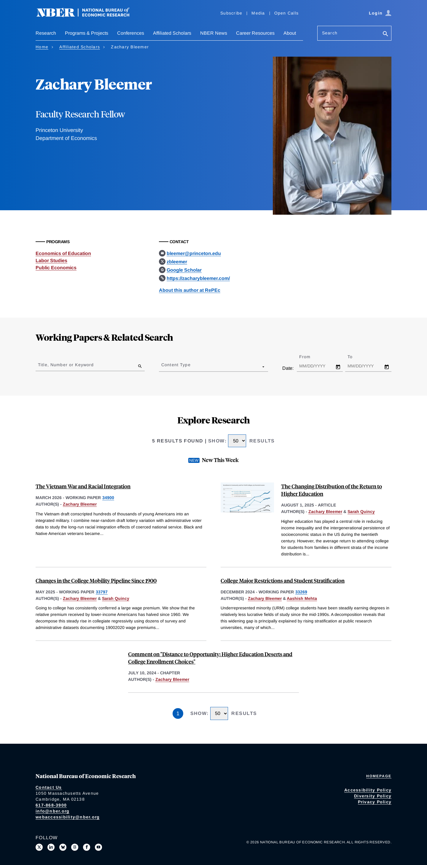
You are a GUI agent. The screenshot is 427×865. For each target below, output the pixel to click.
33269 (301, 592)
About (289, 33)
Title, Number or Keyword (66, 364)
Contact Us (49, 787)
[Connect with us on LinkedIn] (51, 847)
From (310, 356)
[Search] (385, 34)
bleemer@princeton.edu (194, 253)
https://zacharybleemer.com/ (198, 278)
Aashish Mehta (302, 598)
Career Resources (255, 33)
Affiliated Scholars (172, 33)
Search (329, 33)
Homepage (378, 776)
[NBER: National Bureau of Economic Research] (88, 15)
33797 (102, 592)
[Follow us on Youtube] (98, 847)
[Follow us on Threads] (74, 847)
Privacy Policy (375, 801)
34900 (108, 497)
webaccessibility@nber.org (68, 817)
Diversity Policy (372, 796)
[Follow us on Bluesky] (62, 847)
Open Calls (286, 13)
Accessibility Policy (367, 790)
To (355, 356)
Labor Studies (51, 260)
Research (46, 33)
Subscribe (231, 13)
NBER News (213, 33)
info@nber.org (52, 811)
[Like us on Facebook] (86, 847)
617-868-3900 (51, 805)
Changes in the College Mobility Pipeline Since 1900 (96, 580)
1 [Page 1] (177, 713)
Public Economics (56, 267)
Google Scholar (184, 270)
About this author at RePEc (189, 290)
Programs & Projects (86, 33)
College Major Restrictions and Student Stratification (283, 580)
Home (42, 46)
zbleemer (177, 261)
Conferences (130, 33)
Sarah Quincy (361, 511)
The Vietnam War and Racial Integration (83, 486)
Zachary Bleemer (80, 504)
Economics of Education (63, 253)
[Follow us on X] (39, 847)
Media (258, 13)
